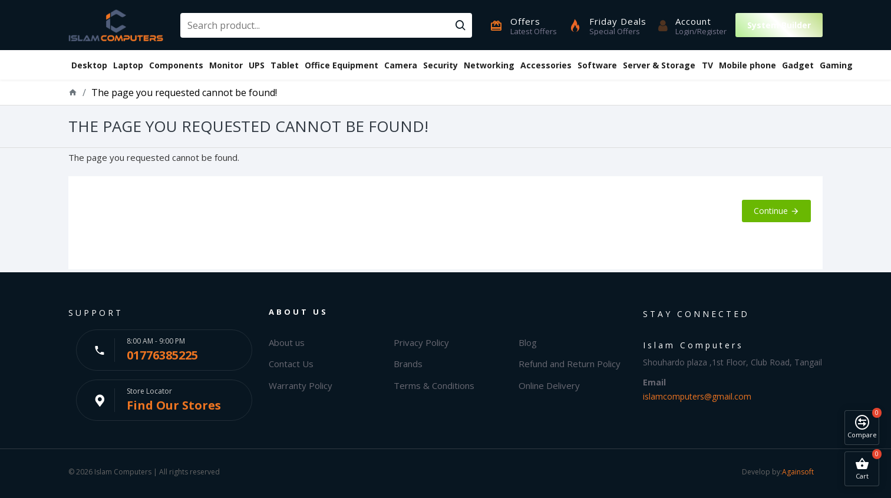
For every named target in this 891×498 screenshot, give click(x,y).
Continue (771, 210)
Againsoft (798, 472)
